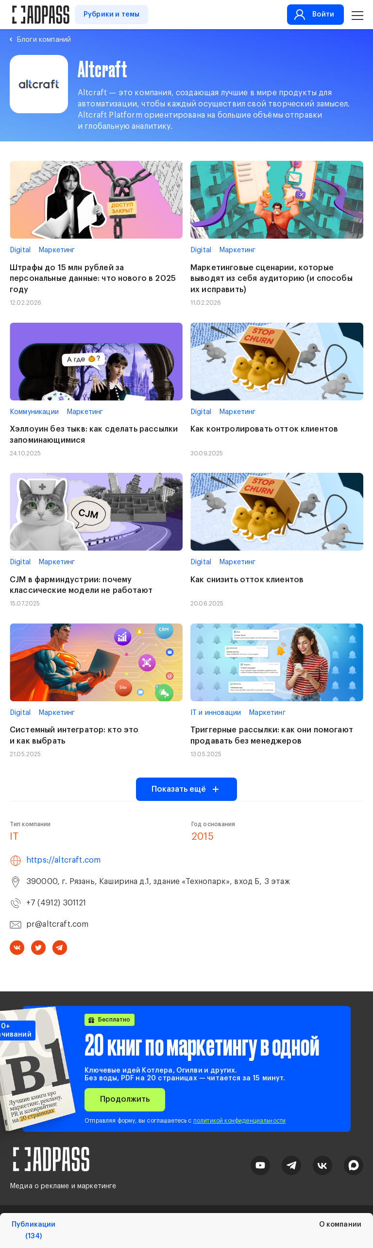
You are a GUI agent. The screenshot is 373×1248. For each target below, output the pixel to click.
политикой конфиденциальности (239, 1121)
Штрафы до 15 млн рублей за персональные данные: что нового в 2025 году (93, 279)
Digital (20, 250)
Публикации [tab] (33, 1230)
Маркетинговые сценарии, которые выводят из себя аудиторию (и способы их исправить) (271, 279)
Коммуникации (34, 412)
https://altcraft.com (63, 860)
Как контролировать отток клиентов (264, 429)
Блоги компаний (44, 39)
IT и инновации (215, 713)
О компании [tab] (340, 1224)
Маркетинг (56, 250)
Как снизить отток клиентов (247, 580)
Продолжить (125, 1099)
